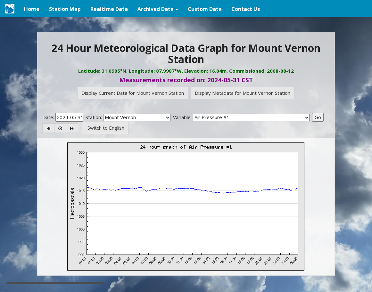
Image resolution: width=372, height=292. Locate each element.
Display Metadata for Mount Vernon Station (242, 93)
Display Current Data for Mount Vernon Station (132, 93)
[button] (158, 8)
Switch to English (105, 128)
